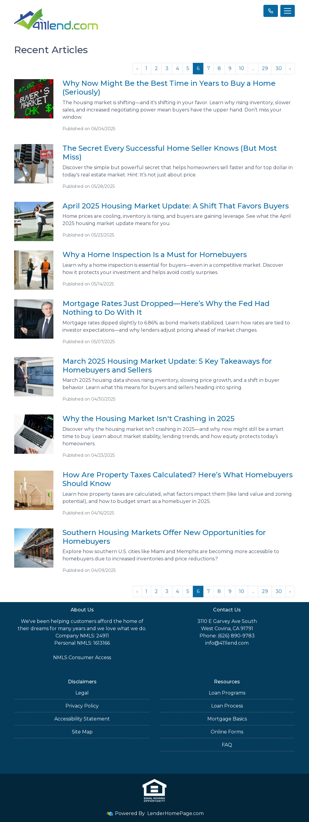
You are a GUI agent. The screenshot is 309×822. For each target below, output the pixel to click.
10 (241, 68)
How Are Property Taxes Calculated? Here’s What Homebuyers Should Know (177, 479)
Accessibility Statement (82, 719)
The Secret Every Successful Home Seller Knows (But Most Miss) (169, 152)
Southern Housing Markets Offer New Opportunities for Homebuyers (164, 537)
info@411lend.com (227, 643)
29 (265, 68)
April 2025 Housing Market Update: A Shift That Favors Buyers (175, 205)
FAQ (227, 745)
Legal (82, 693)
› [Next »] (290, 68)
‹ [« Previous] (137, 68)
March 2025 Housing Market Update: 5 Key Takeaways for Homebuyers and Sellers (167, 365)
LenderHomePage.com (175, 813)
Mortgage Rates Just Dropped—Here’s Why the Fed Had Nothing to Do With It (165, 308)
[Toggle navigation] (287, 11)
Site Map (82, 732)
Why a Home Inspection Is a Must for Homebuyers (154, 254)
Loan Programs (227, 693)
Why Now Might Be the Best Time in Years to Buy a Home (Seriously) (169, 87)
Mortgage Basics (227, 719)
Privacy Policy (82, 706)
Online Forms (227, 732)
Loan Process (227, 706)
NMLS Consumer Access (82, 657)
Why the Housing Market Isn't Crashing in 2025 (148, 418)
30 (279, 68)
